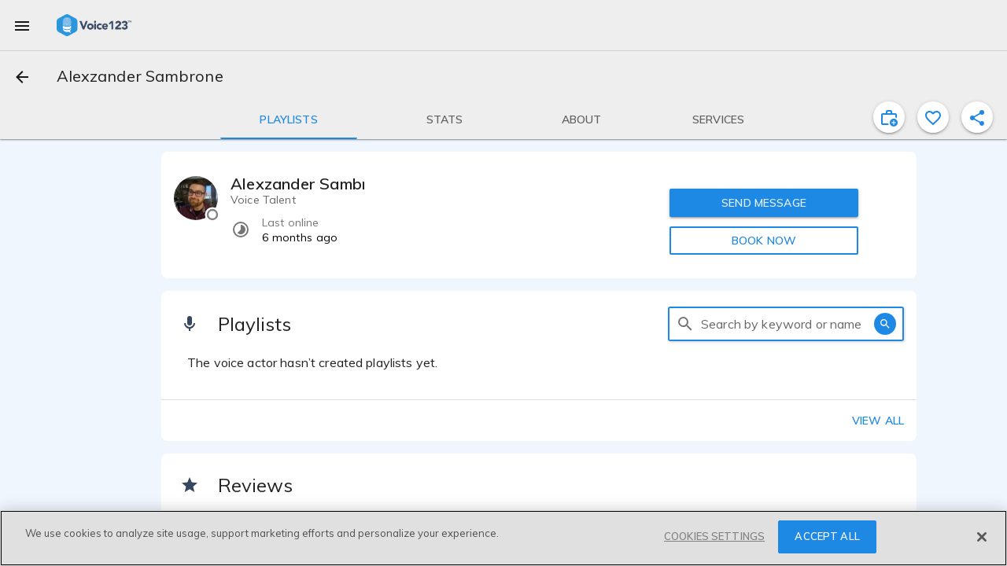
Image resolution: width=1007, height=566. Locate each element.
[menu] (22, 25)
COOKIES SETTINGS (714, 536)
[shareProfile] (977, 117)
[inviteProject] (889, 117)
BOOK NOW (764, 240)
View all (878, 420)
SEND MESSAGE (763, 203)
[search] (685, 324)
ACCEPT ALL (827, 536)
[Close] (982, 537)
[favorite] (933, 117)
